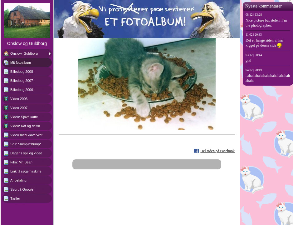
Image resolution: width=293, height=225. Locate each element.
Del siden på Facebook (217, 151)
